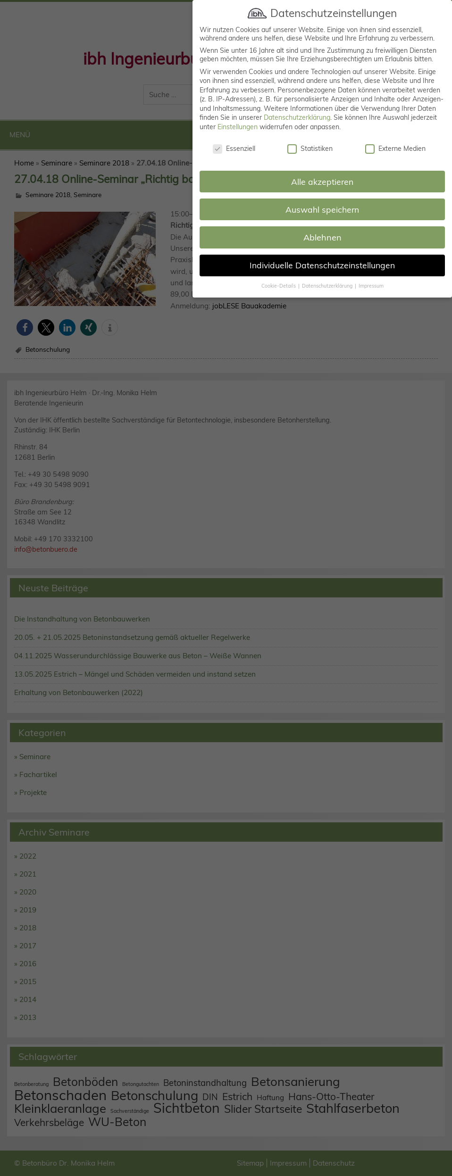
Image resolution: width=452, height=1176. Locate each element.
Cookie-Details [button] (279, 276)
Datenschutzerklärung (297, 107)
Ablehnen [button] (322, 227)
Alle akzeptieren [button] (322, 171)
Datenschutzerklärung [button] (328, 276)
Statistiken (310, 138)
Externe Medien (395, 138)
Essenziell (234, 138)
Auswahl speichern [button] (322, 199)
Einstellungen (238, 117)
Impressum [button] (371, 276)
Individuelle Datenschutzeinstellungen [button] (322, 255)
